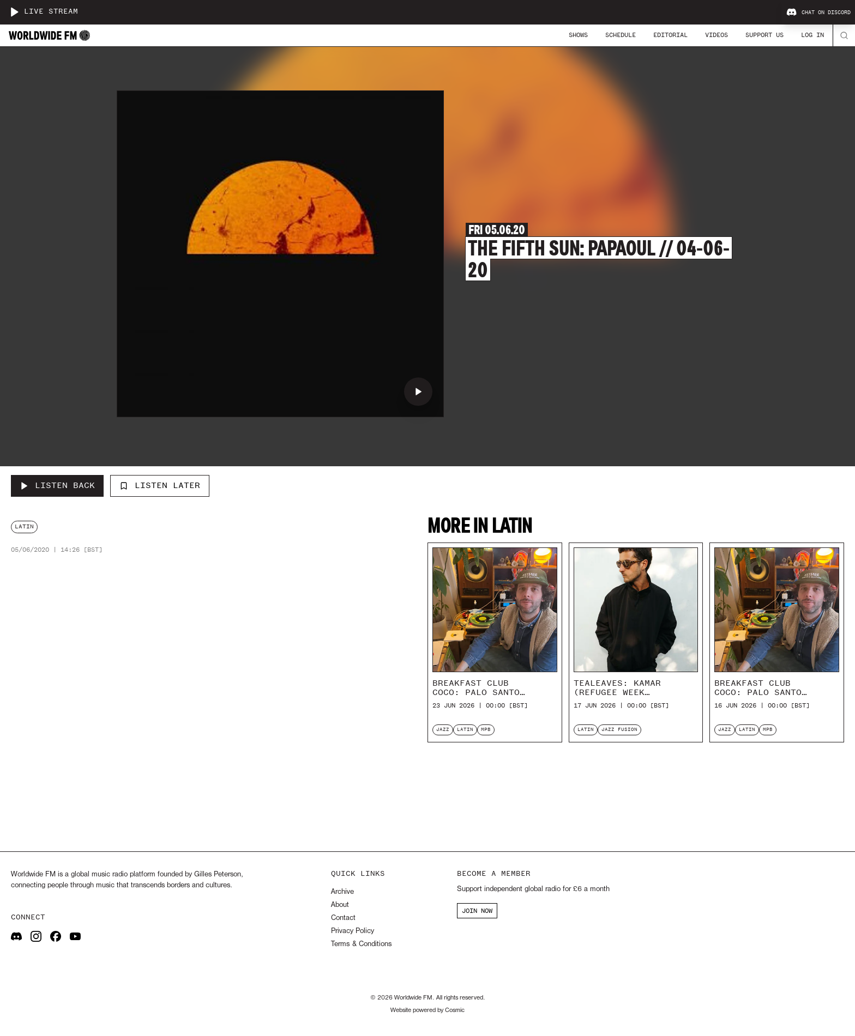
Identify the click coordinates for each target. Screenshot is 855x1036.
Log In (812, 35)
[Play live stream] (14, 12)
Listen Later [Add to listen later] (159, 485)
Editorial (670, 35)
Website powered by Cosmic (427, 1010)
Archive (342, 892)
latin (24, 526)
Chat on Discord (818, 12)
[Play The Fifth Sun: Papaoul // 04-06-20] (418, 391)
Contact (343, 918)
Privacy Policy (352, 931)
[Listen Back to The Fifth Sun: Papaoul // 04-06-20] (57, 486)
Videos (716, 35)
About (340, 905)
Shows (578, 35)
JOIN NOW (477, 911)
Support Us (764, 35)
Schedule (620, 35)
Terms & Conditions (361, 944)
